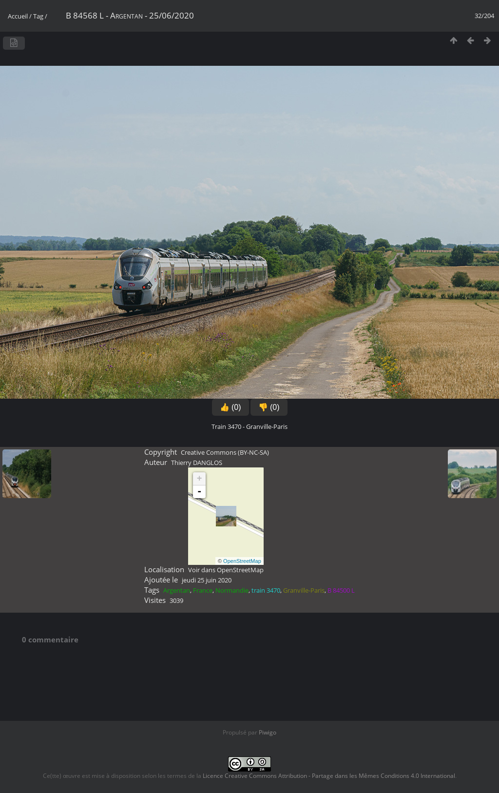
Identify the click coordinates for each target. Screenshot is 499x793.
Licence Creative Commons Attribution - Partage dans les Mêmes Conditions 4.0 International (329, 776)
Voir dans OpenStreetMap (226, 569)
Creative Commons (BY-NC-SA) (225, 452)
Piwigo (267, 732)
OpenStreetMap (242, 561)
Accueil (18, 16)
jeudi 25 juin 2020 (206, 580)
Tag (38, 16)
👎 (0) (269, 407)
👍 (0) (230, 407)
